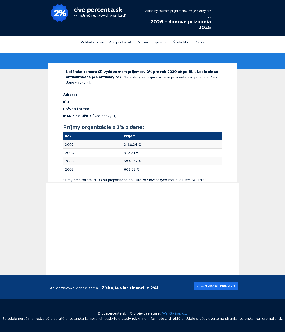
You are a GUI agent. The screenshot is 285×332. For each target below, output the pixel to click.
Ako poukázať (120, 42)
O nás (199, 42)
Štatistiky (181, 42)
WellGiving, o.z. (175, 313)
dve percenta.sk (98, 9)
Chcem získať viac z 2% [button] (215, 286)
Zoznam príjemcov (152, 42)
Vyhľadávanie (92, 42)
